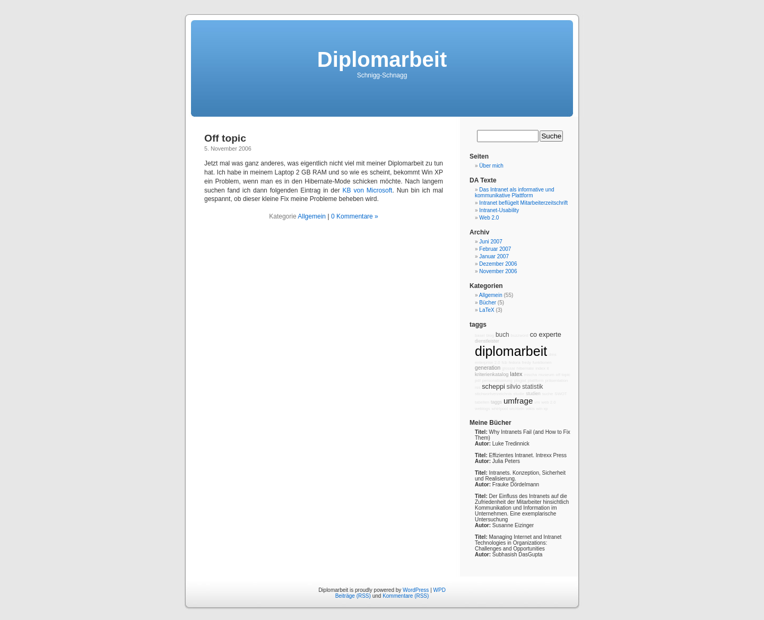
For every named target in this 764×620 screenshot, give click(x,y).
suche (547, 393)
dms (553, 354)
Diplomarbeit (382, 59)
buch (502, 334)
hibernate (525, 368)
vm (537, 402)
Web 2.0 (489, 218)
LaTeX (486, 310)
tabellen (482, 402)
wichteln (516, 408)
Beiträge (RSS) (353, 596)
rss (477, 387)
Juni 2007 (490, 241)
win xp (542, 408)
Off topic (225, 138)
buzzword (519, 335)
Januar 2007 (494, 256)
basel (480, 335)
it (548, 368)
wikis (530, 408)
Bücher (487, 302)
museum (546, 374)
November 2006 (498, 271)
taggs (496, 402)
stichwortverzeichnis (493, 393)
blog (490, 335)
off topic (563, 374)
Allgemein (312, 216)
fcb (504, 362)
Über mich (491, 166)
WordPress (416, 590)
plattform (535, 380)
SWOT (560, 393)
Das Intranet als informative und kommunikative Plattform (514, 192)
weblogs (482, 408)
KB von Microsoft (368, 190)
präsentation (556, 380)
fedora (514, 362)
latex (516, 374)
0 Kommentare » (354, 216)
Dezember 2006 (498, 264)
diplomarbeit (511, 351)
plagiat (520, 380)
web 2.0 (548, 402)
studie (519, 393)
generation (487, 368)
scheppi (493, 386)
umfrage (518, 400)
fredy (526, 362)
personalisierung (497, 380)
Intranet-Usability (499, 210)
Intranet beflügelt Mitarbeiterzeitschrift (523, 203)
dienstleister (487, 341)
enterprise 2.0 (487, 362)
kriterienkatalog (492, 374)
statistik (532, 386)
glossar (508, 368)
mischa (530, 374)
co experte (545, 334)
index (540, 368)
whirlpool (499, 408)
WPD (439, 590)
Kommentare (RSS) (406, 596)
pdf (478, 380)
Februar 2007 (495, 249)
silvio (513, 386)
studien (533, 393)
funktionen (542, 362)
